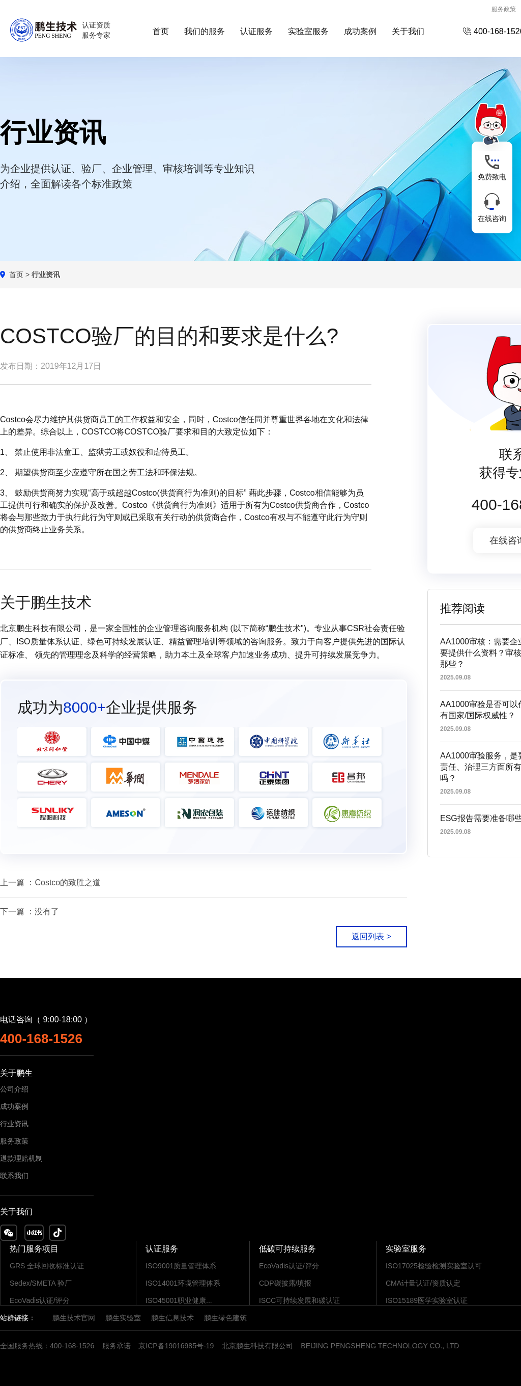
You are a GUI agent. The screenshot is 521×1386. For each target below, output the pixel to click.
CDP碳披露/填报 (285, 1283)
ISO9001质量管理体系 (181, 1266)
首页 (161, 31)
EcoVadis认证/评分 (40, 1300)
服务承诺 (116, 1346)
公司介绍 (14, 1089)
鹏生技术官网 (73, 1318)
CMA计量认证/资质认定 (423, 1283)
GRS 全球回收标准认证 (47, 1266)
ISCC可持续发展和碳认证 (299, 1300)
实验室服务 (308, 31)
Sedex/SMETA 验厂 (41, 1283)
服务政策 (503, 9)
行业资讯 (14, 1124)
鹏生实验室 (123, 1318)
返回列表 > (371, 936)
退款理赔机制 (21, 1158)
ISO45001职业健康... (179, 1300)
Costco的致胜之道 (68, 882)
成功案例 (360, 31)
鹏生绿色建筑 (225, 1318)
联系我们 (14, 1176)
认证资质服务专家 (96, 30)
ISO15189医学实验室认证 (427, 1300)
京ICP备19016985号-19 (176, 1346)
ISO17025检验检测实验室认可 (434, 1266)
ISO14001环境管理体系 (183, 1283)
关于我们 (408, 31)
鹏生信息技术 (172, 1318)
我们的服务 (204, 31)
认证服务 (256, 31)
